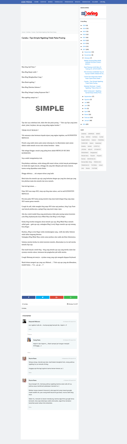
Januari (87, 120)
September (88, 96)
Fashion (94, 140)
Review (83, 159)
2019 (84, 43)
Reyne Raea (32, 358)
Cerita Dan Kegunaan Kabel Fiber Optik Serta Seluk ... (93, 77)
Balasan (30, 334)
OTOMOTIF (97, 149)
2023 (84, 31)
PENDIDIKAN (84, 152)
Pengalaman (93, 152)
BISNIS (98, 133)
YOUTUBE (94, 168)
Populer (92, 155)
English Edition (85, 140)
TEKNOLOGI (97, 162)
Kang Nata (36, 340)
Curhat (101, 137)
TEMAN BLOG (85, 165)
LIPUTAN (83, 149)
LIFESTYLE (96, 146)
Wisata (88, 168)
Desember (87, 52)
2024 (84, 28)
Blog (82, 137)
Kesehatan (98, 143)
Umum (100, 165)
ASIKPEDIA (91, 133)
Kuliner (90, 146)
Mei (85, 108)
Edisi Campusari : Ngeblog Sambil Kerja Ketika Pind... (93, 92)
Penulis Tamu (84, 155)
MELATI (90, 149)
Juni (85, 105)
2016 (84, 124)
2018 (84, 46)
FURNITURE (84, 143)
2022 (84, 34)
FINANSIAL (101, 140)
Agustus (87, 99)
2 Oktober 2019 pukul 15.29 (70, 380)
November (88, 55)
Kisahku (83, 146)
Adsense (83, 133)
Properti (99, 155)
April (86, 111)
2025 (84, 25)
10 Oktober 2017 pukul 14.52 (69, 340)
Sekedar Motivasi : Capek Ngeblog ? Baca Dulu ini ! (92, 87)
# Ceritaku (25, 304)
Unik (82, 168)
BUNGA (88, 137)
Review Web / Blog (86, 162)
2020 (84, 40)
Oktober (87, 58)
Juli (85, 102)
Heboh (91, 143)
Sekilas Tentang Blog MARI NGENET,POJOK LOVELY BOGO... (92, 62)
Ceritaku (94, 137)
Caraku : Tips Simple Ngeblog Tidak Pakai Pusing (93, 82)
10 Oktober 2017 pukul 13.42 (69, 321)
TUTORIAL (94, 165)
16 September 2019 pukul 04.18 (69, 358)
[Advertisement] (50, 18)
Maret (86, 114)
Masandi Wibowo (34, 321)
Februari (87, 117)
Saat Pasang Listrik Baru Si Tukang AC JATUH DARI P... (93, 68)
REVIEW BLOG (91, 159)
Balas (30, 329)
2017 (84, 49)
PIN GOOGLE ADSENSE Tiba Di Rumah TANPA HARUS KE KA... (94, 73)
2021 (84, 37)
